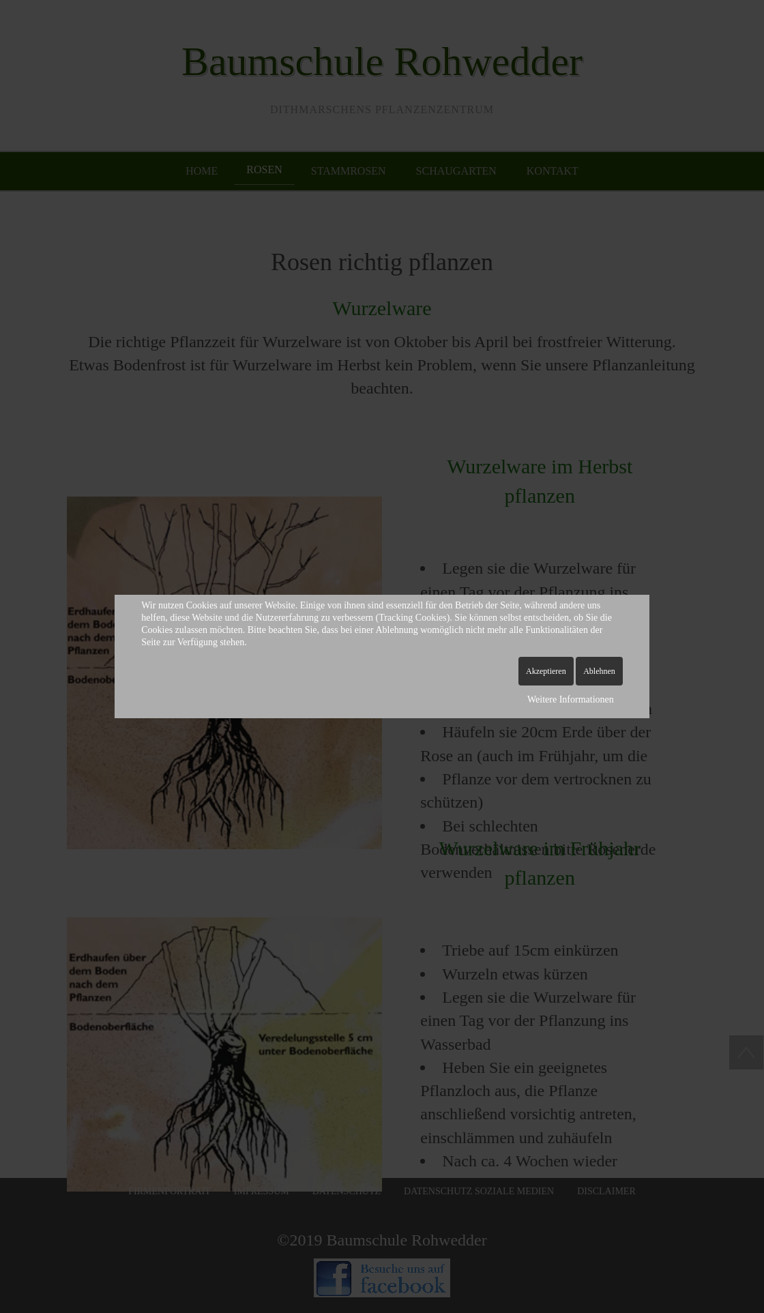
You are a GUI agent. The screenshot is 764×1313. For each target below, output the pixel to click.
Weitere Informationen (570, 699)
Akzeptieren (546, 671)
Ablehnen (599, 671)
